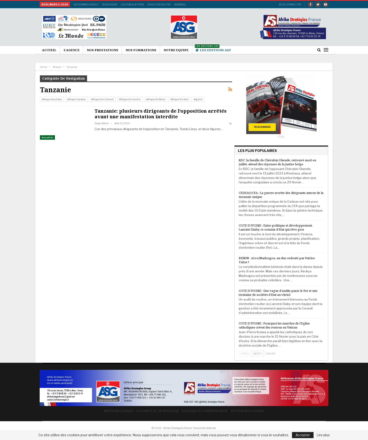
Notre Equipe (176, 50)
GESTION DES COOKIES (247, 411)
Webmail (180, 4)
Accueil (49, 50)
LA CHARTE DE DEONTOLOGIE (157, 411)
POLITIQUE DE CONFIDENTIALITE (204, 411)
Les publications (132, 4)
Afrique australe (52, 99)
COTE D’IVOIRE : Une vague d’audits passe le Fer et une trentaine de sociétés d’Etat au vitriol (278, 293)
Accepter (302, 435)
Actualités (47, 137)
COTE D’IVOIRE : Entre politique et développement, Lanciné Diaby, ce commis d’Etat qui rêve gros (276, 227)
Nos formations (141, 50)
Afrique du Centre (130, 99)
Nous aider (109, 4)
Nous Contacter (159, 4)
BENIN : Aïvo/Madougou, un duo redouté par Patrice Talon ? (277, 260)
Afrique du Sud (179, 99)
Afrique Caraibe (76, 99)
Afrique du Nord (155, 99)
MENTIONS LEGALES (119, 411)
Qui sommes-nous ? (86, 4)
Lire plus (323, 435)
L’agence (72, 50)
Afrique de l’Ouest (102, 99)
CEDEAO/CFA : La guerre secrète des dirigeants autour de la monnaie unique (281, 195)
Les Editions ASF (213, 49)
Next (257, 353)
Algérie (198, 99)
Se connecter (290, 4)
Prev (244, 353)
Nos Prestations (102, 50)
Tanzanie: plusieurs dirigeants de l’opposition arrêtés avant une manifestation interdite (160, 114)
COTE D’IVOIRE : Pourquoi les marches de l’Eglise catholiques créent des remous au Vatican (274, 325)
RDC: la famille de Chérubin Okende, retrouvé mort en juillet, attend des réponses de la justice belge (277, 162)
